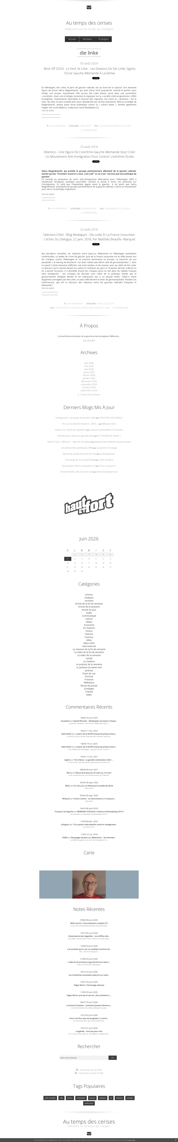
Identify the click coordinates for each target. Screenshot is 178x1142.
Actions (89, 597)
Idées (89, 638)
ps (103, 1088)
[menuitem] (72, 38)
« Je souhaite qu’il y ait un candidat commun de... (89, 940)
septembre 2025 (89, 397)
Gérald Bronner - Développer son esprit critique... (95, 712)
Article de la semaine (89, 608)
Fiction (89, 630)
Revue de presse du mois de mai (80, 458)
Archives (87, 38)
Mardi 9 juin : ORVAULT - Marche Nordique (71, 446)
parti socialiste (47, 1088)
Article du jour (104, 314)
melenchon (65, 318)
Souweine (65, 712)
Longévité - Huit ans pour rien (89, 1022)
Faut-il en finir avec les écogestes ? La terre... (89, 1009)
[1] (129, 273)
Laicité (89, 654)
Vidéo (89, 686)
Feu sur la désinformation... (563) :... (81, 429)
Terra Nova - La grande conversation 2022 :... (94, 751)
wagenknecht (103, 217)
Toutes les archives (89, 401)
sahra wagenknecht (101, 132)
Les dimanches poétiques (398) (78, 452)
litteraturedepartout (105, 475)
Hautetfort (94, 1131)
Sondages (89, 681)
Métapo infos (107, 429)
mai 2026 (89, 375)
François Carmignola (64, 803)
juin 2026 (89, 372)
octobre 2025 (89, 394)
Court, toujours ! (105, 469)
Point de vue (89, 667)
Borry (69, 764)
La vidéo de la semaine (89, 651)
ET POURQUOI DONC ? (107, 441)
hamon (65, 1088)
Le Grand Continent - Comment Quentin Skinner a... (89, 996)
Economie (89, 624)
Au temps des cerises (89, 21)
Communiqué (89, 616)
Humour (89, 635)
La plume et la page (105, 452)
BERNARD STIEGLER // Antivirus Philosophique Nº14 (100, 803)
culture (89, 619)
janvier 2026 (89, 386)
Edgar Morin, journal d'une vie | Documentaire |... (89, 986)
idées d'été (78, 132)
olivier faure (131, 1088)
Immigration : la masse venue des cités (76, 423)
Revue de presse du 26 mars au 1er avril (93, 764)
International (81, 217)
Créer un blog (84, 1131)
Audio (89, 613)
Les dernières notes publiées (89, 1134)
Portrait (89, 670)
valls (57, 1088)
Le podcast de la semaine (89, 659)
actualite (121, 1088)
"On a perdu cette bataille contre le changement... (95, 816)
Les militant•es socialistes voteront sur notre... (89, 966)
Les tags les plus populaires (108, 1134)
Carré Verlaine (104, 463)
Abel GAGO (66, 725)
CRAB (64, 829)
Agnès (67, 751)
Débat (89, 621)
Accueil (72, 38)
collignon (65, 816)
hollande (111, 1088)
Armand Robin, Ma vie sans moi (78, 475)
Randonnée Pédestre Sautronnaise (110, 446)
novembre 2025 (89, 391)
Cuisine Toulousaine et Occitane (104, 435)
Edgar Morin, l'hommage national (89, 976)
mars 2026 (89, 381)
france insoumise (91, 318)
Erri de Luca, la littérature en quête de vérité (93, 777)
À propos (103, 38)
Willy (67, 777)
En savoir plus (130, 1140)
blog (130, 1137)
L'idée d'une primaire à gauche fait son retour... (89, 953)
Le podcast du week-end (89, 662)
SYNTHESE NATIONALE (108, 423)
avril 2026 (89, 378)
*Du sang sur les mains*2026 (81, 463)
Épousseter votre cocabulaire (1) (79, 469)
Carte (89, 844)
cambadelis (75, 1088)
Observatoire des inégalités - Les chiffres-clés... (89, 927)
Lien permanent (51, 132)
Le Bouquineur (105, 458)
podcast (89, 665)
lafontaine (76, 318)
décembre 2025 (89, 389)
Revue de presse (89, 678)
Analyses (89, 600)
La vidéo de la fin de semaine (89, 648)
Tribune (89, 684)
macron (85, 1088)
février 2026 (89, 383)
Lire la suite (48, 117)
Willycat (66, 790)
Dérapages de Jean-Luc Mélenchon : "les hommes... (93, 829)
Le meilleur (89, 657)
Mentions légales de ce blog (72, 1137)
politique (95, 1088)
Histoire (89, 632)
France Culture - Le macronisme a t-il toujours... (94, 790)
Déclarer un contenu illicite (54, 1137)
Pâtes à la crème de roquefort (73, 435)
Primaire (89, 673)
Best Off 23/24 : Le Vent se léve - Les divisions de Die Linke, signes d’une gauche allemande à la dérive (89, 73)
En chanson (89, 627)
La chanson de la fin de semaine (89, 646)
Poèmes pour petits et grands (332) (77, 441)
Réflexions (89, 675)
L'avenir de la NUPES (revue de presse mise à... (96, 725)
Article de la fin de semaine (89, 605)
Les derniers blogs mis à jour (70, 1134)
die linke (115, 132)
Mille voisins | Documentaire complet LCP (89, 914)
